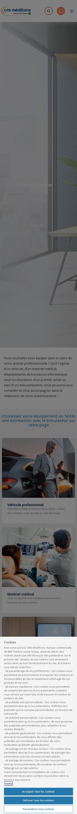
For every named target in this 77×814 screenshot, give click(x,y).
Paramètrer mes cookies (38, 809)
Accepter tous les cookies (38, 791)
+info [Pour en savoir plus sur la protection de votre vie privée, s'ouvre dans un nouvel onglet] (8, 783)
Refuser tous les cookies (38, 800)
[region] (38, 725)
